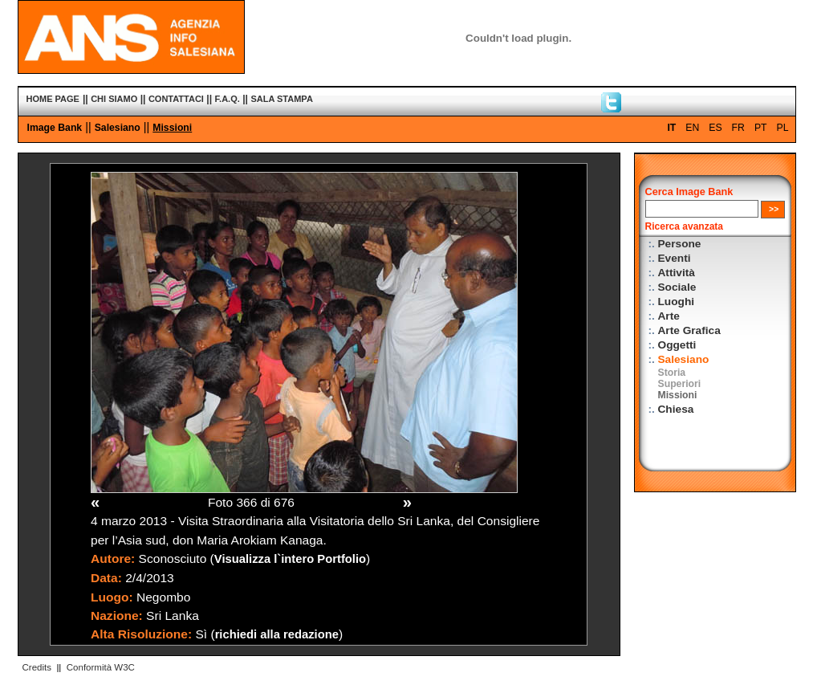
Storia (672, 372)
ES (715, 127)
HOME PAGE (52, 99)
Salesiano (117, 127)
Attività (676, 273)
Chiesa (676, 409)
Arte (669, 316)
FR (738, 127)
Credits (36, 667)
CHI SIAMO (114, 99)
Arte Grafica (689, 330)
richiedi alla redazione (277, 634)
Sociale (677, 287)
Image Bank (55, 127)
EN (692, 127)
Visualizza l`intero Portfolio (290, 558)
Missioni (172, 127)
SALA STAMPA (281, 99)
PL (783, 127)
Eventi (674, 258)
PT (760, 127)
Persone (679, 244)
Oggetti (677, 345)
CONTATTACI (176, 99)
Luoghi (676, 302)
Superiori (679, 383)
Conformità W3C (101, 667)
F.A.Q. (227, 99)
